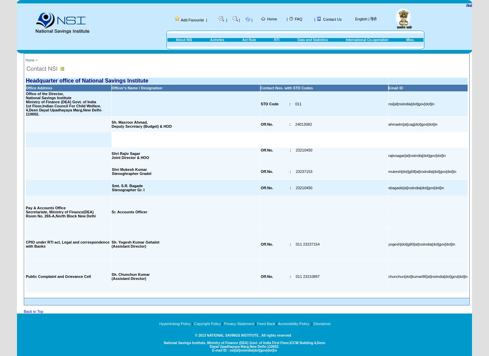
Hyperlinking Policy (175, 324)
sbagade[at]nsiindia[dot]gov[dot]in (416, 188)
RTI (276, 40)
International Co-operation (367, 40)
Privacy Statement (239, 324)
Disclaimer (322, 324)
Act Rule (249, 40)
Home (272, 19)
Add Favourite (192, 20)
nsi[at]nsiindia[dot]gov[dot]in (411, 104)
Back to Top (33, 311)
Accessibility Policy (294, 324)
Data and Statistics (312, 40)
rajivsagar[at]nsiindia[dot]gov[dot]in (417, 156)
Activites (217, 40)
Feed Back (266, 324)
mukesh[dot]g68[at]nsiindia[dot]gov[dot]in (422, 172)
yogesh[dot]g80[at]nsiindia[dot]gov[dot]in (421, 244)
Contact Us (332, 19)
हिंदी (373, 19)
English (361, 19)
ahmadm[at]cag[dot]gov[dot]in (413, 124)
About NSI (184, 40)
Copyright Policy (207, 324)
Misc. (410, 40)
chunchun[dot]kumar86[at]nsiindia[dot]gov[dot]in (428, 276)
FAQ (298, 19)
